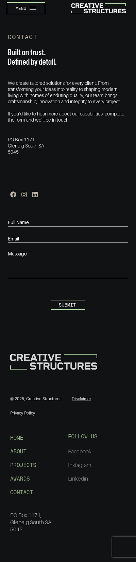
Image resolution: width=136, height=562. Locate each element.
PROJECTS (23, 467)
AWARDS (20, 481)
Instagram (79, 468)
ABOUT (18, 453)
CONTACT (21, 494)
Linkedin (78, 481)
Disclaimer (81, 400)
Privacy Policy (22, 414)
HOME (16, 440)
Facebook (79, 454)
